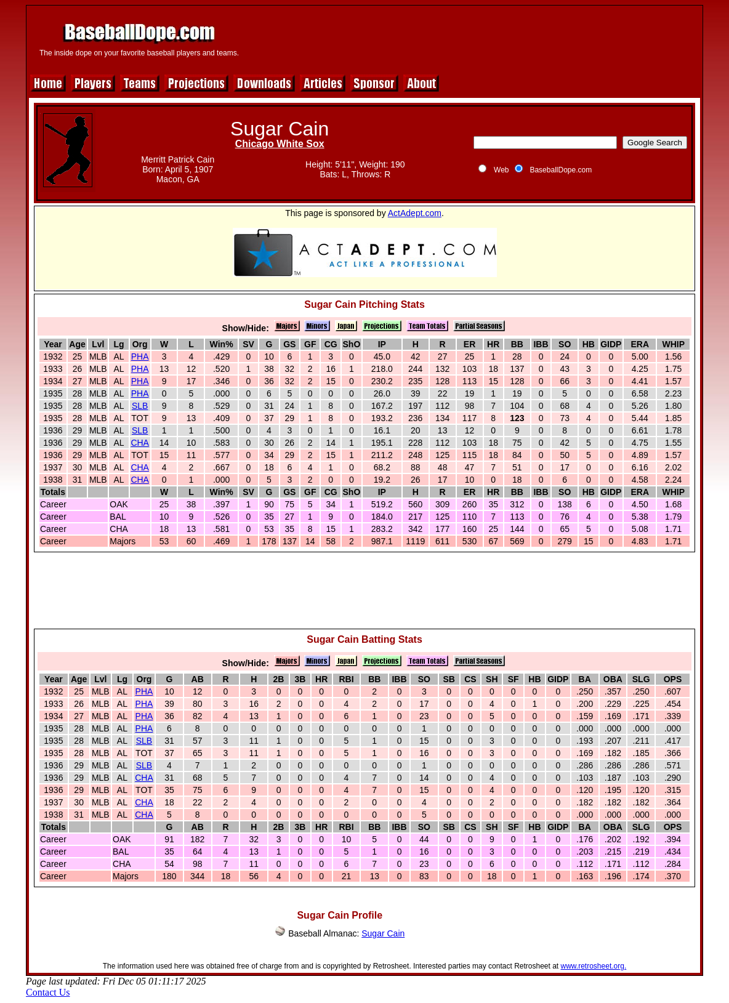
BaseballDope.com (561, 170)
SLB (140, 406)
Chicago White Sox (279, 144)
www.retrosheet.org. (594, 966)
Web (501, 170)
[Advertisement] (473, 38)
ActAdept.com (414, 213)
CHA (140, 443)
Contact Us (48, 992)
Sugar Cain (383, 933)
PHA (140, 356)
